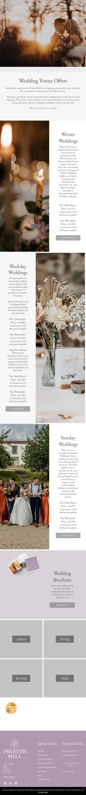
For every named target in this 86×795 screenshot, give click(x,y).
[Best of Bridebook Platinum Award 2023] (32, 708)
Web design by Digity (68, 771)
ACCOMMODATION (47, 767)
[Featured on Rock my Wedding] (60, 721)
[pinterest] (82, 12)
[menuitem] (28, 4)
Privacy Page (43, 792)
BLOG (40, 775)
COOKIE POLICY (69, 755)
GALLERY (42, 771)
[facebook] (82, 8)
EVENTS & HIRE (45, 759)
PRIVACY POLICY (70, 751)
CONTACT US (44, 779)
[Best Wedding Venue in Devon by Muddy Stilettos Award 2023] (11, 708)
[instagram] (82, 5)
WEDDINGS (43, 755)
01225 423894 (9, 777)
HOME (41, 751)
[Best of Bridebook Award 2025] (60, 708)
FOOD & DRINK (45, 763)
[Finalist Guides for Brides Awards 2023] (11, 721)
